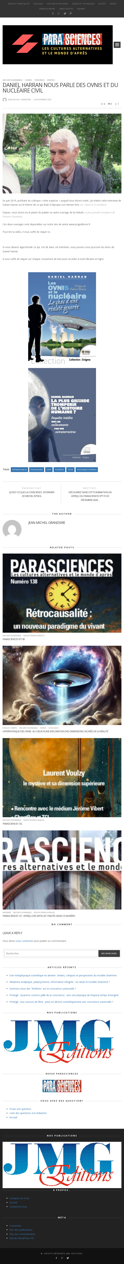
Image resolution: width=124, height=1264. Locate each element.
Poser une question (20, 1109)
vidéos (51, 80)
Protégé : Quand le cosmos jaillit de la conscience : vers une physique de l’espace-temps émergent (64, 995)
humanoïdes (37, 469)
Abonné (7, 912)
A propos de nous (19, 1198)
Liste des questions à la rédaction (28, 1113)
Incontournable (13, 80)
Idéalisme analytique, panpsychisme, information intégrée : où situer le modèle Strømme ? (59, 982)
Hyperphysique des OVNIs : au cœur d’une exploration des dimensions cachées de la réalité (55, 731)
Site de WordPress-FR (21, 1238)
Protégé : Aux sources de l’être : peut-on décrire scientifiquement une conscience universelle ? (61, 1001)
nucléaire (59, 469)
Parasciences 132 (12, 823)
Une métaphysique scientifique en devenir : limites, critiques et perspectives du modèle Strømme (63, 975)
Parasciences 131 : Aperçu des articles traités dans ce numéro (39, 915)
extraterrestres (19, 469)
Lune (49, 469)
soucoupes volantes (87, 469)
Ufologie (53, 728)
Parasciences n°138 (14, 639)
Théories (39, 80)
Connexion (15, 1225)
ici (49, 231)
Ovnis (28, 80)
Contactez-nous (18, 1206)
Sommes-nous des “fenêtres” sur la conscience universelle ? (42, 988)
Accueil (13, 1117)
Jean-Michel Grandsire (19, 99)
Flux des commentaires (22, 1234)
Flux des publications (20, 1229)
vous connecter (24, 941)
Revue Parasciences (33, 635)
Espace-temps (10, 728)
